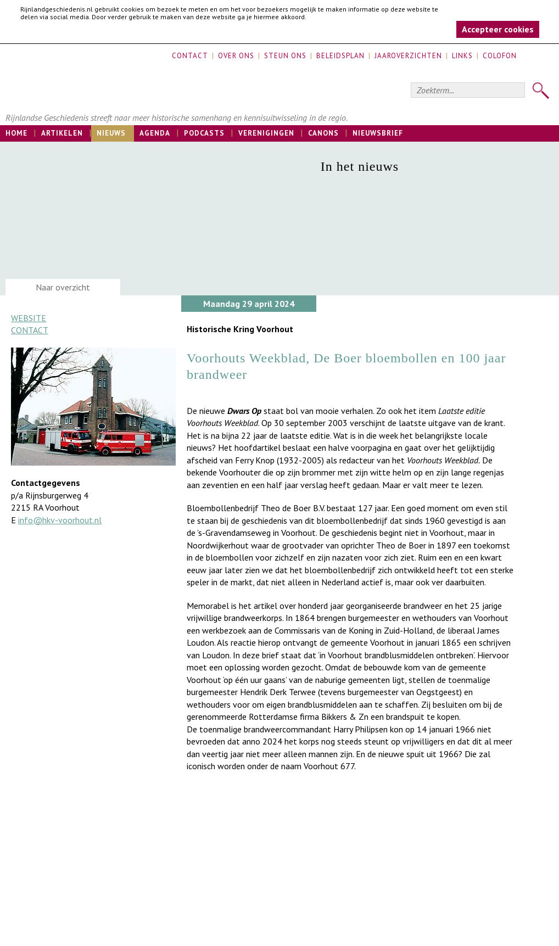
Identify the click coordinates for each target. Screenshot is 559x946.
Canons (323, 133)
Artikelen (62, 133)
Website (28, 317)
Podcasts (204, 133)
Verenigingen (266, 133)
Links (462, 55)
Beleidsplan (340, 55)
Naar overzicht (63, 287)
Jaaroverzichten (408, 55)
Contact (190, 55)
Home (16, 133)
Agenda (154, 133)
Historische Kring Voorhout (240, 328)
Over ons (236, 55)
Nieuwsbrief (378, 133)
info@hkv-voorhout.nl (60, 519)
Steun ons (285, 55)
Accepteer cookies (498, 29)
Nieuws (111, 133)
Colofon (500, 55)
